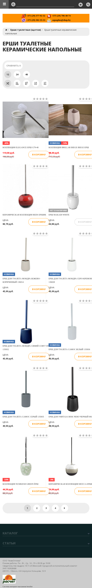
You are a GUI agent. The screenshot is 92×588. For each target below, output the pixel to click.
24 (17, 74)
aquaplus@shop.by (59, 20)
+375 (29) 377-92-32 (33, 15)
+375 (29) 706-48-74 (59, 15)
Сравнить (13, 65)
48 (26, 74)
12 (8, 74)
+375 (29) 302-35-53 (33, 20)
